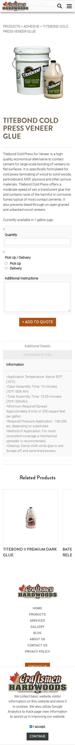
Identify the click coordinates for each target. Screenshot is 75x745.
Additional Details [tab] (37, 346)
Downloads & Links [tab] (37, 355)
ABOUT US (37, 639)
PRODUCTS (11, 26)
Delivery (13, 268)
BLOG (37, 633)
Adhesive (31, 26)
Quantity (11, 235)
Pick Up (13, 264)
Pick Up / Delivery (18, 258)
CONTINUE (37, 736)
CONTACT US (37, 645)
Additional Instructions (21, 278)
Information (15, 365)
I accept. (38, 727)
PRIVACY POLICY (37, 651)
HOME (37, 608)
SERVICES (37, 620)
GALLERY (37, 627)
